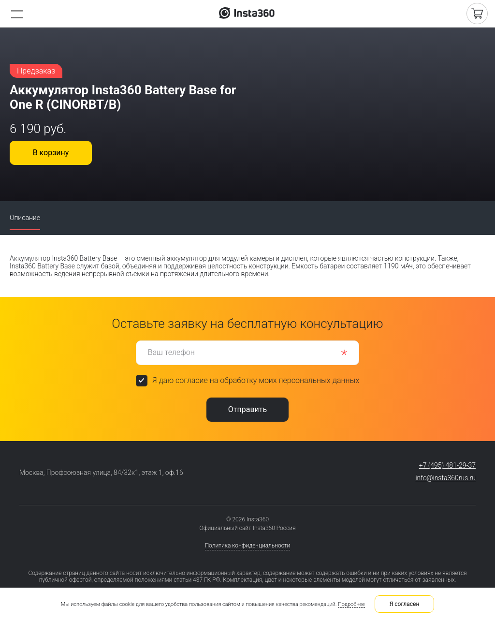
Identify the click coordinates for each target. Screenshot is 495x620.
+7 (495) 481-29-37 (447, 465)
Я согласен (405, 604)
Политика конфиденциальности (248, 545)
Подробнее (351, 604)
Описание (25, 217)
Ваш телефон (171, 352)
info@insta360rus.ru (445, 478)
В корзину (51, 152)
